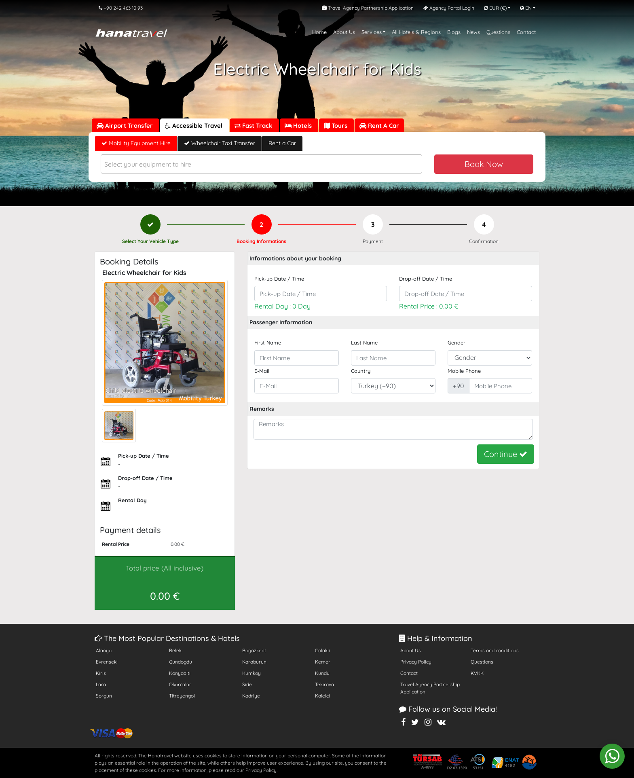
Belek (175, 650)
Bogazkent (254, 650)
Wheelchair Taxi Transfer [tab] (219, 143)
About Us (344, 32)
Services (371, 32)
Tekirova (324, 684)
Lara (101, 684)
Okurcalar (180, 684)
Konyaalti (179, 673)
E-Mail (261, 371)
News (473, 32)
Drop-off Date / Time (425, 278)
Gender (456, 342)
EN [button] (526, 8)
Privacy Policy (415, 662)
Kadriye (251, 696)
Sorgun (104, 696)
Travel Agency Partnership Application (430, 688)
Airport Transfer (125, 125)
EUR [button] (495, 8)
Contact (526, 32)
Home (319, 32)
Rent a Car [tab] (282, 143)
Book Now (484, 164)
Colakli (322, 650)
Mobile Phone (464, 371)
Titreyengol (182, 696)
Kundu (322, 673)
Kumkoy (251, 673)
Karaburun (254, 662)
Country (360, 371)
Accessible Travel (194, 125)
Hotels (299, 125)
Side (247, 684)
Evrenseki (107, 662)
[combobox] (261, 163)
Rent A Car (379, 125)
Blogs (454, 32)
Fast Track (254, 125)
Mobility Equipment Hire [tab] (136, 143)
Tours (336, 125)
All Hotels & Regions (416, 32)
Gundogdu (180, 662)
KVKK (477, 673)
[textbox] (261, 164)
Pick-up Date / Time (279, 278)
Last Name (364, 342)
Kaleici (322, 696)
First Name (267, 342)
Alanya (104, 650)
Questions (498, 32)
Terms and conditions (495, 650)
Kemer (322, 662)
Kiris (101, 673)
